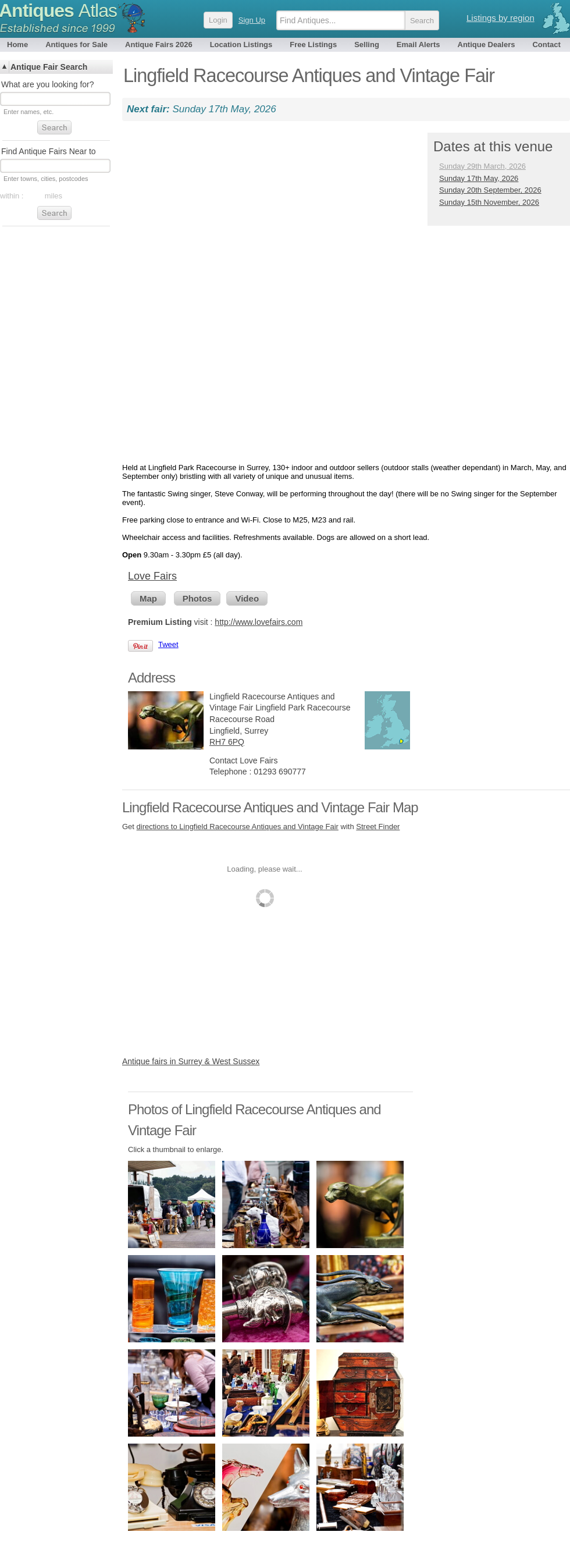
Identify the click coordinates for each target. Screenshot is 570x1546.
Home (17, 44)
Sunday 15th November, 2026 (489, 202)
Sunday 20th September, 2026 (490, 190)
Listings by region (500, 18)
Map (148, 598)
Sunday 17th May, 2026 (478, 178)
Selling (366, 44)
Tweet (168, 644)
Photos (197, 598)
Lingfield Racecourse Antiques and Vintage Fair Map (270, 807)
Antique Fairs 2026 (159, 44)
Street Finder (378, 826)
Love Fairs (152, 576)
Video (247, 598)
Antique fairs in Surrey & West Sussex (190, 1061)
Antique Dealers (486, 44)
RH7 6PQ (226, 742)
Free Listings (313, 44)
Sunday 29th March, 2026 (482, 166)
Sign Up (251, 20)
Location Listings (241, 44)
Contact (546, 44)
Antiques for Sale (76, 44)
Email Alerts (418, 44)
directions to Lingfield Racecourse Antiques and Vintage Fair (238, 826)
